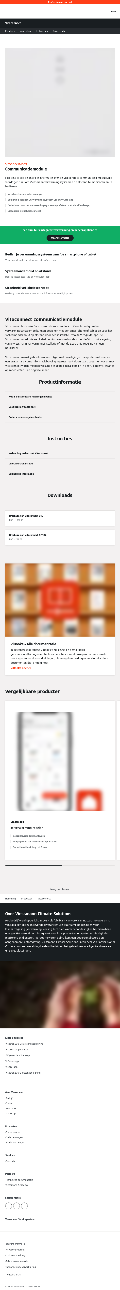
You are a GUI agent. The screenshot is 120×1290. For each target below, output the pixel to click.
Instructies (42, 31)
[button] (60, 889)
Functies (10, 31)
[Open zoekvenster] (106, 11)
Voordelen (25, 31)
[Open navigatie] (113, 11)
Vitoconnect (44, 898)
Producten (26, 898)
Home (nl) (10, 898)
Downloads (59, 31)
